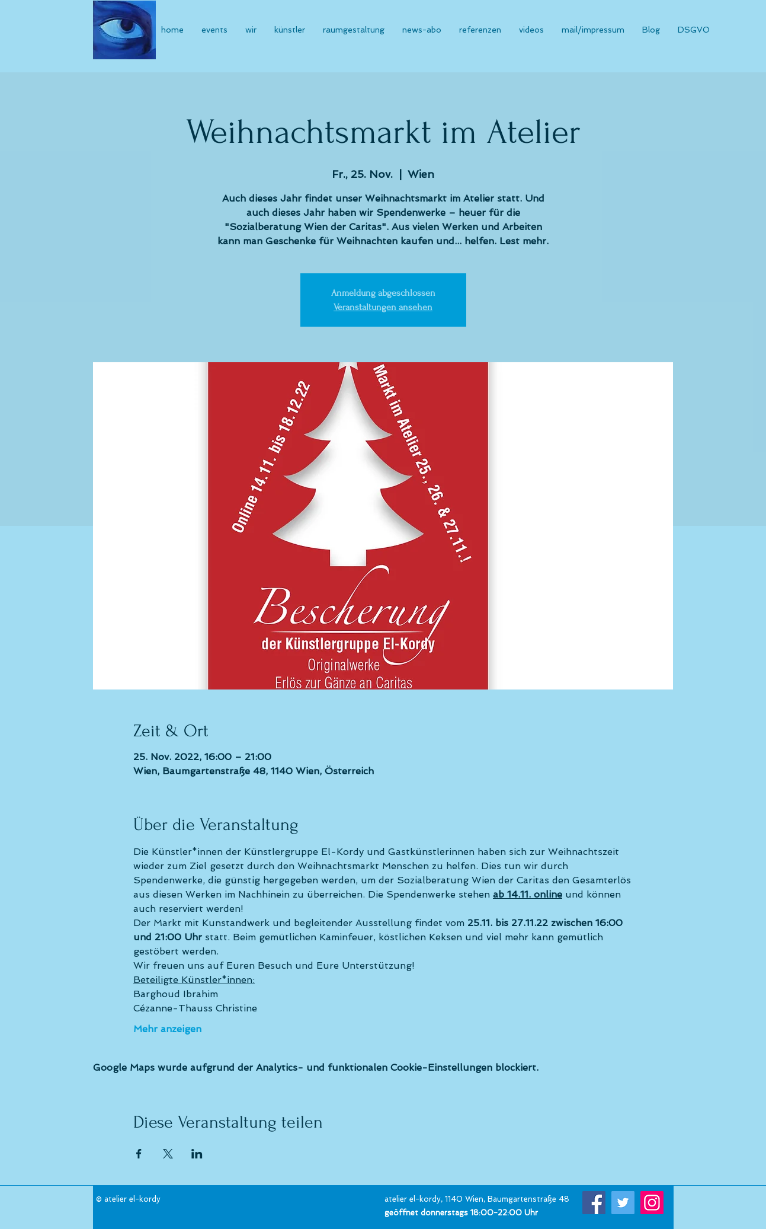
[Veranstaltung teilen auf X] (168, 1153)
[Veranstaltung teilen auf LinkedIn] (197, 1153)
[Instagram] (652, 1202)
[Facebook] (593, 1202)
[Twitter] (622, 1202)
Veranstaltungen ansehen (383, 307)
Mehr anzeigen (167, 1029)
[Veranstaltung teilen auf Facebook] (139, 1153)
